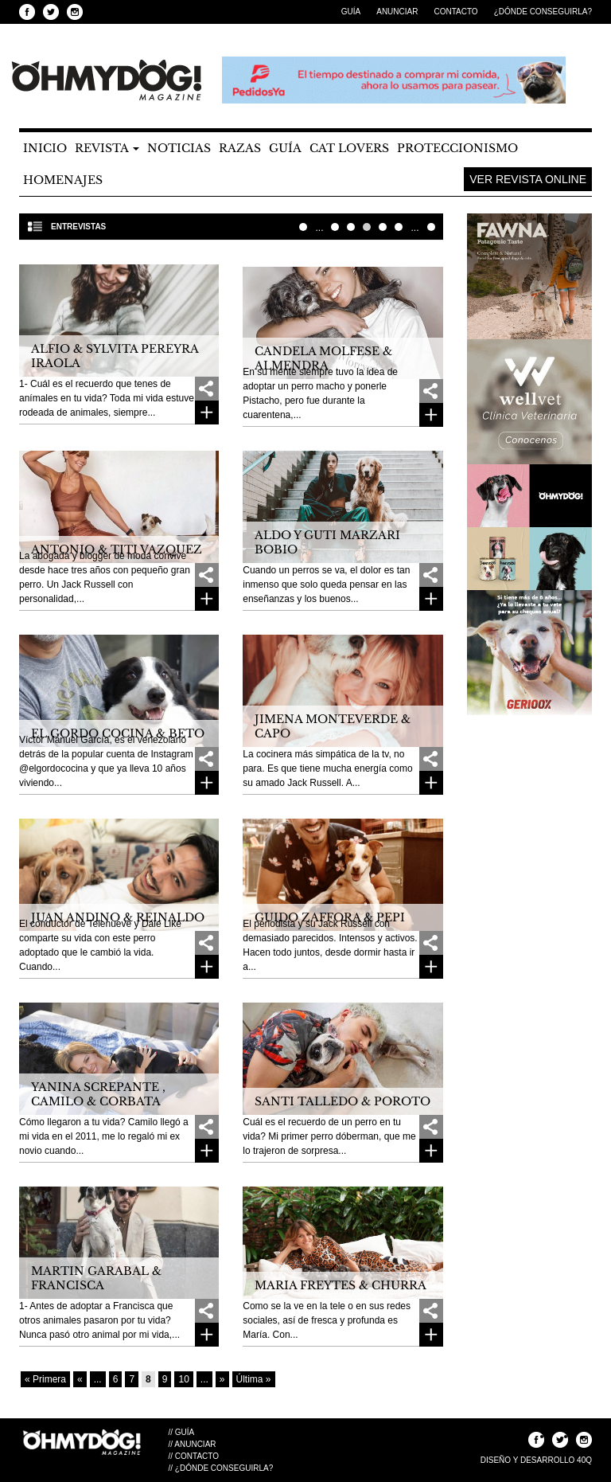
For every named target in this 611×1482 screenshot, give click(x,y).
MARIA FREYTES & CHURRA (340, 1285)
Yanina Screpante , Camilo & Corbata (98, 1094)
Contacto (455, 11)
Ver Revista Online (527, 179)
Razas (240, 148)
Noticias (179, 148)
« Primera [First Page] (303, 227)
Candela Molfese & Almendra (323, 358)
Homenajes (63, 180)
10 (399, 227)
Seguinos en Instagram (75, 12)
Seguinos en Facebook (27, 12)
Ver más (207, 412)
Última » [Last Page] (431, 227)
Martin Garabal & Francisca (96, 1278)
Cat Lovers (349, 148)
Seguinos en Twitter (51, 12)
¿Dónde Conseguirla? (543, 11)
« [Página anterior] (80, 1379)
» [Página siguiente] (222, 1379)
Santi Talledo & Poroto (342, 1101)
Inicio (45, 148)
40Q (584, 1460)
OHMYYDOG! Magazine (106, 80)
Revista (107, 148)
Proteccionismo (457, 148)
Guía (350, 11)
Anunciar (397, 11)
